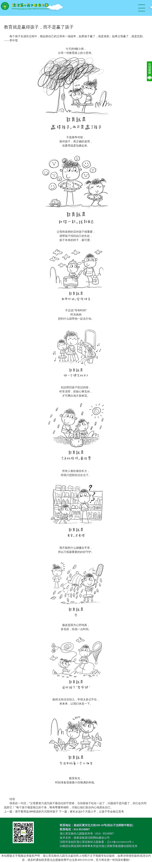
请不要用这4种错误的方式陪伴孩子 (36, 811)
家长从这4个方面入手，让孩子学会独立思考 (97, 811)
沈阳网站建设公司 (98, 837)
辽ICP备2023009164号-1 (121, 841)
